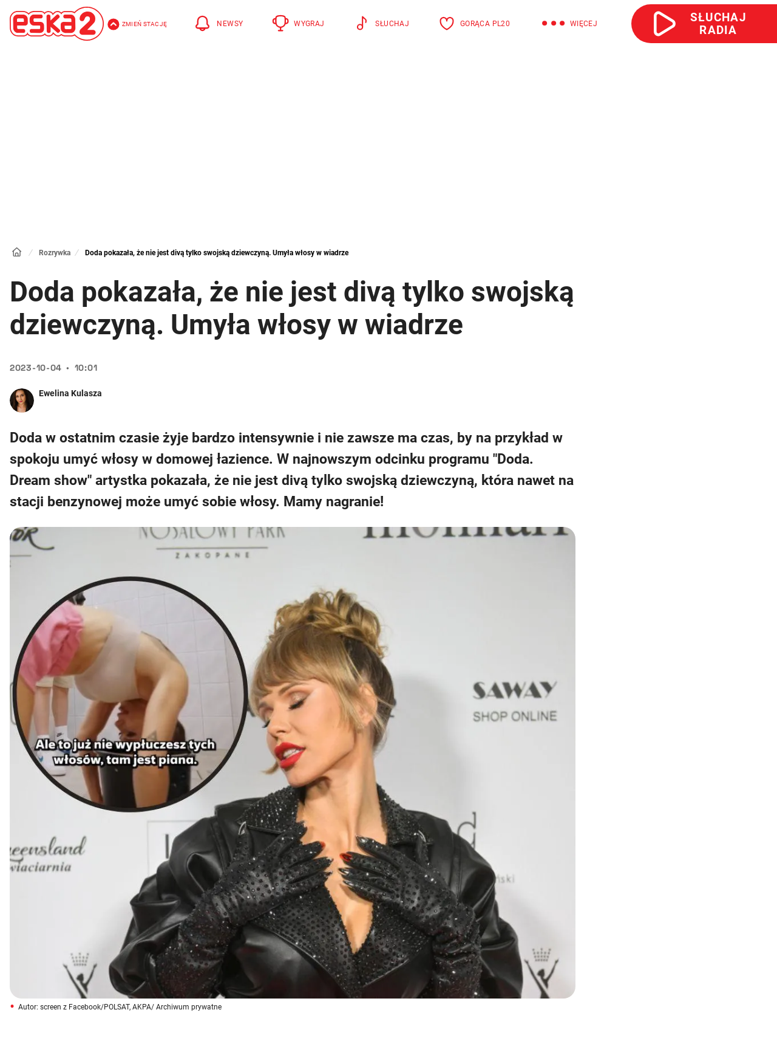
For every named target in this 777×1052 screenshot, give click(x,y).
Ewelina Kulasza (70, 393)
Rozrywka (54, 253)
